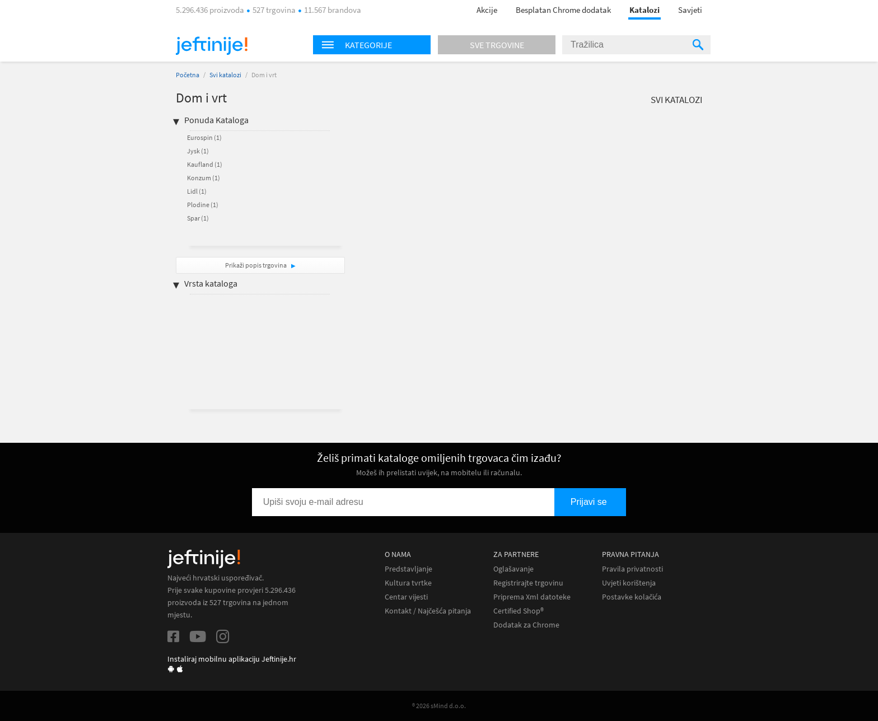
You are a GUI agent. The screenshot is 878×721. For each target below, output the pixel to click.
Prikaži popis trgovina (256, 265)
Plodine (202, 204)
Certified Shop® (518, 611)
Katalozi (644, 9)
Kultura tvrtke (408, 583)
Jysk (198, 151)
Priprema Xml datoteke (532, 597)
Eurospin (204, 137)
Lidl (197, 191)
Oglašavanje (513, 569)
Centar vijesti (406, 597)
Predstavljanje (408, 569)
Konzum (203, 178)
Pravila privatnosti (632, 569)
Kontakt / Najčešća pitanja (428, 611)
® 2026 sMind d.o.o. (439, 705)
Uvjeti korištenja (629, 583)
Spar (198, 218)
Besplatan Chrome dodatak (563, 9)
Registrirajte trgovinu (528, 583)
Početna (187, 75)
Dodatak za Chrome (526, 625)
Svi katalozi (225, 75)
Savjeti (690, 9)
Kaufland (204, 164)
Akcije (487, 9)
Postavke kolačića (631, 597)
